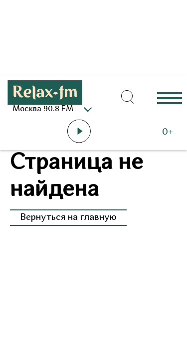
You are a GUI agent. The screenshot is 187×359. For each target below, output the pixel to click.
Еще (169, 97)
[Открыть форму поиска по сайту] (127, 97)
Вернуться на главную (68, 217)
